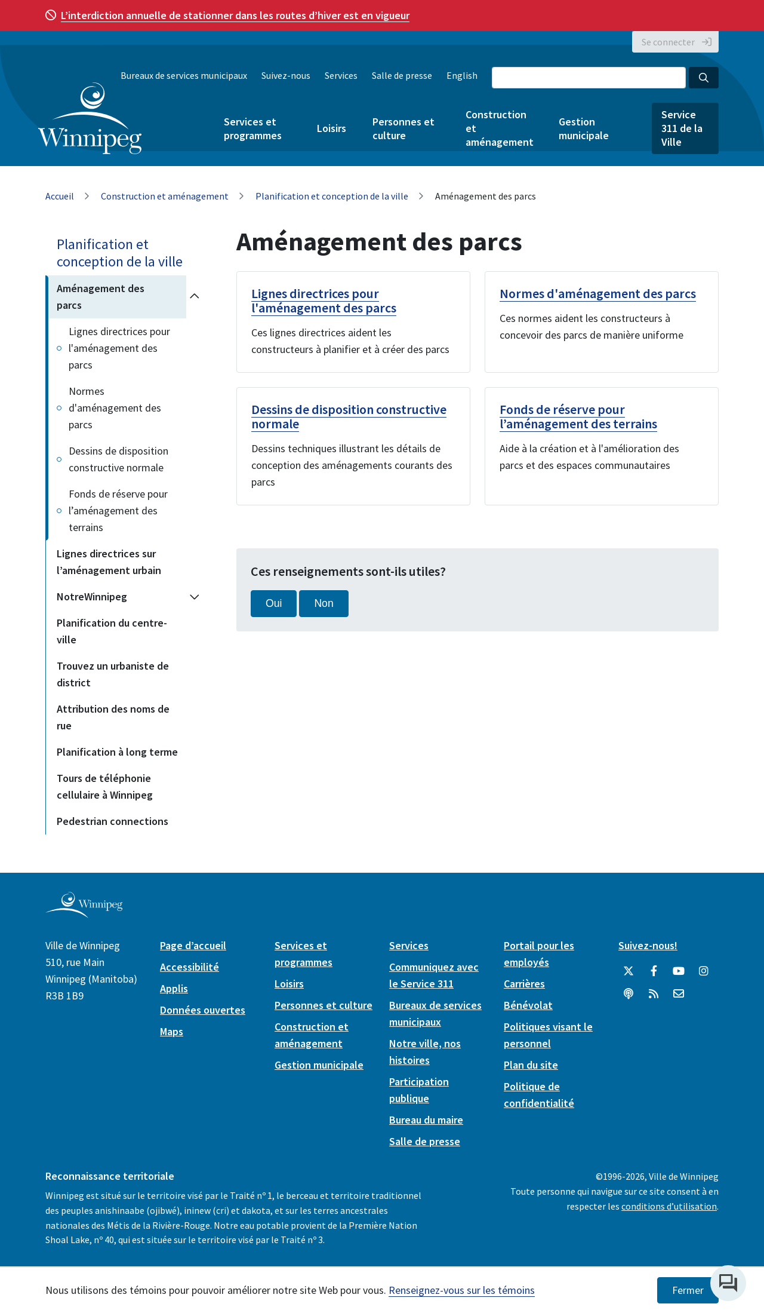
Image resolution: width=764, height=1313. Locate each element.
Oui (274, 603)
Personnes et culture (403, 128)
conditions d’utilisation (669, 1206)
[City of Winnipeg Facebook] (653, 971)
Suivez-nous (285, 75)
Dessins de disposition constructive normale (118, 459)
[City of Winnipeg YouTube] (678, 971)
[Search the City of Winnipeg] (589, 77)
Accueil (59, 196)
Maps (171, 1031)
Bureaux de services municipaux (184, 75)
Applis (174, 988)
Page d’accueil (193, 945)
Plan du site (531, 1065)
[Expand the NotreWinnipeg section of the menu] (194, 596)
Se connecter (668, 42)
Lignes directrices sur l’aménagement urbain (109, 562)
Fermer (688, 1290)
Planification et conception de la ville (331, 196)
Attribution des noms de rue (113, 717)
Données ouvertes (202, 1010)
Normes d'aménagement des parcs (115, 407)
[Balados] (628, 994)
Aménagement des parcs (100, 296)
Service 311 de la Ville (682, 128)
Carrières (524, 983)
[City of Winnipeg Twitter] (628, 971)
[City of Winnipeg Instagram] (704, 971)
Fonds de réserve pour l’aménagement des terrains (118, 510)
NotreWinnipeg (92, 596)
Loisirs (331, 128)
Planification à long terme (117, 752)
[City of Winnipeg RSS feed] (653, 994)
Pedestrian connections (112, 821)
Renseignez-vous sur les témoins (462, 1290)
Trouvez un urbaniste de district (113, 674)
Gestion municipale (584, 128)
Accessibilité (189, 967)
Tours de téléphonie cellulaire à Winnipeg (105, 786)
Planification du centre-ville (112, 631)
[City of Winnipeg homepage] (83, 913)
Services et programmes (253, 128)
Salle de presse (402, 75)
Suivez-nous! (647, 945)
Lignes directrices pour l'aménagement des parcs (119, 348)
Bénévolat (528, 1005)
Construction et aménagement (499, 128)
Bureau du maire (426, 1120)
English (462, 75)
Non (323, 603)
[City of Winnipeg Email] (678, 994)
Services (341, 75)
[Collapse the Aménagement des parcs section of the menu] (194, 296)
